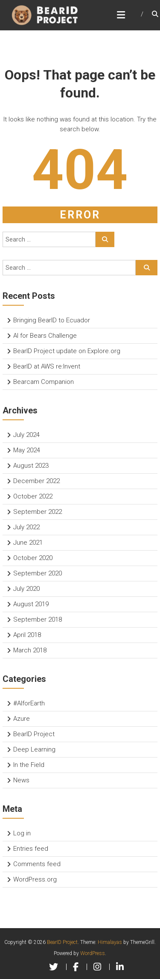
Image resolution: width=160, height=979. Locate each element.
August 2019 (31, 604)
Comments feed (37, 864)
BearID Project (34, 734)
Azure (21, 718)
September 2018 (37, 619)
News (21, 780)
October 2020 (32, 558)
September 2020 (37, 573)
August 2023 (31, 465)
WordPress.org (35, 879)
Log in (22, 833)
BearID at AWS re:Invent (46, 366)
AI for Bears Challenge (45, 335)
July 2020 (26, 589)
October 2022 (32, 496)
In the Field (28, 765)
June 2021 (28, 542)
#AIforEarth (29, 703)
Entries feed (30, 848)
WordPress (92, 953)
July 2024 (26, 435)
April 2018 (27, 635)
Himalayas (110, 942)
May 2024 (26, 450)
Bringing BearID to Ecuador (51, 320)
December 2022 (36, 481)
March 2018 (30, 650)
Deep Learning (34, 749)
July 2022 (26, 527)
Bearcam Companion (43, 382)
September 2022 (37, 512)
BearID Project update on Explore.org (66, 351)
